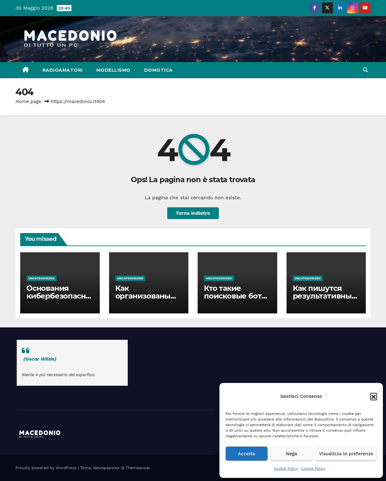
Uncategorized (41, 278)
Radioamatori (63, 70)
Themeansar (138, 467)
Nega (291, 453)
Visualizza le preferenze (346, 453)
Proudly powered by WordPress (47, 467)
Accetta (246, 453)
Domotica (158, 70)
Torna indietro (193, 213)
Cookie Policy (286, 468)
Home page (28, 101)
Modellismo (113, 70)
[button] (373, 396)
